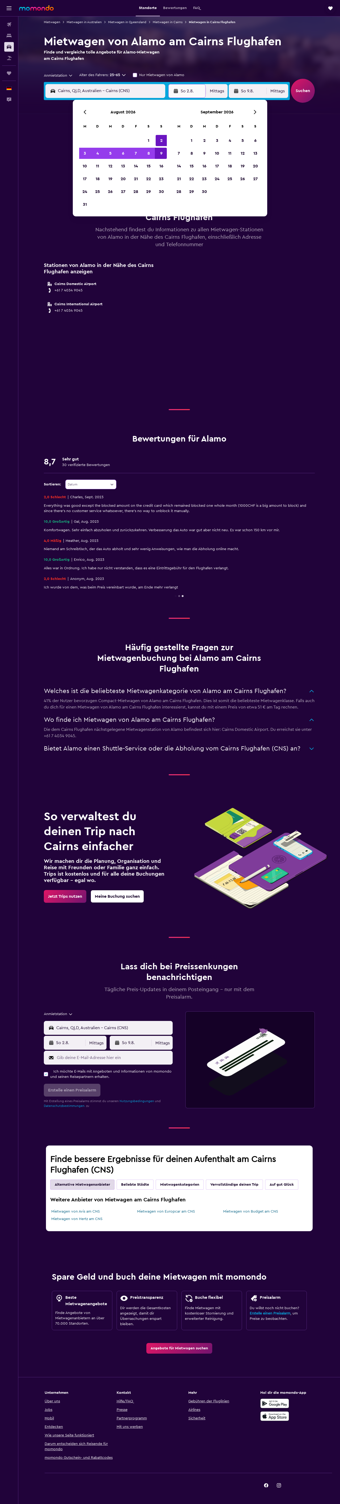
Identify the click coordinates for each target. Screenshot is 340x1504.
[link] (65, 896)
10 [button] (85, 166)
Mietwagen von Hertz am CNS (77, 1219)
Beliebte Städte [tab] (135, 1184)
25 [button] (97, 191)
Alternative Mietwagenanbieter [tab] (82, 1184)
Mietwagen (52, 22)
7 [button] (136, 153)
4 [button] (97, 153)
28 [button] (135, 191)
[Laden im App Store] (274, 1416)
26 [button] (110, 191)
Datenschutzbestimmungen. (64, 1105)
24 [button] (84, 191)
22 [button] (148, 179)
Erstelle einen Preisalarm (270, 1313)
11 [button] (97, 166)
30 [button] (161, 191)
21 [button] (136, 179)
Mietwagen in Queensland (127, 22)
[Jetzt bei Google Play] (274, 1403)
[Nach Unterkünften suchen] (9, 35)
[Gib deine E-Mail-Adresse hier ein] (113, 1057)
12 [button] (110, 166)
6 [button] (123, 153)
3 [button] (85, 153)
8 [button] (148, 153)
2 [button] (161, 140)
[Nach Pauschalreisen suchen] (9, 58)
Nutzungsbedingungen (137, 1101)
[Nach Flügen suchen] (9, 24)
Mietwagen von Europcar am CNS (166, 1211)
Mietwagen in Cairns (167, 22)
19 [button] (110, 179)
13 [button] (123, 166)
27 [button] (123, 191)
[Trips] (9, 73)
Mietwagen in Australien (84, 22)
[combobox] (58, 75)
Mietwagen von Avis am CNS (75, 1211)
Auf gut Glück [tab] (282, 1184)
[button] (9, 8)
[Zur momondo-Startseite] (36, 8)
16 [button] (161, 166)
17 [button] (85, 179)
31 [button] (85, 204)
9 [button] (161, 153)
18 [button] (98, 179)
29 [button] (148, 191)
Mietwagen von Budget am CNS (250, 1211)
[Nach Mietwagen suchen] (9, 47)
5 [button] (110, 153)
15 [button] (149, 166)
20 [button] (123, 179)
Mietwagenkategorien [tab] (179, 1184)
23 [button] (161, 179)
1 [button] (148, 140)
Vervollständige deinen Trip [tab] (234, 1184)
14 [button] (136, 166)
